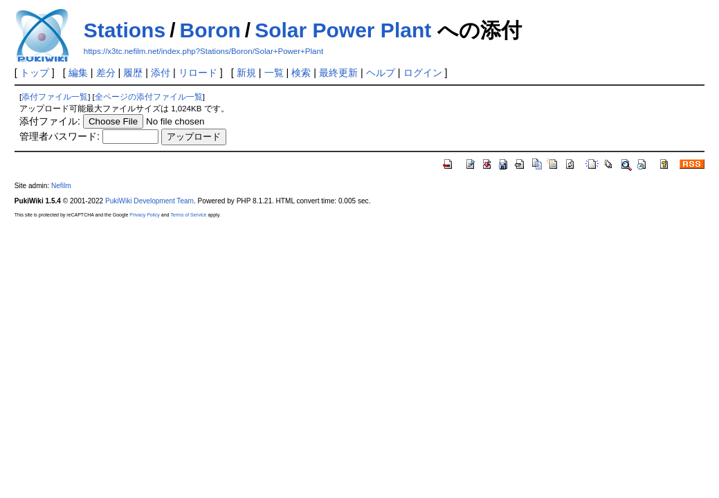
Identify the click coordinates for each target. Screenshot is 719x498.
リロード (198, 72)
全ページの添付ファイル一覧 (149, 97)
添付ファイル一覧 (54, 97)
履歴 (133, 72)
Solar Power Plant (343, 30)
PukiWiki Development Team (149, 201)
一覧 (274, 72)
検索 (301, 72)
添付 (160, 72)
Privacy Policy (144, 214)
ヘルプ (380, 72)
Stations (124, 30)
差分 (106, 72)
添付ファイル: (49, 121)
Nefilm (61, 186)
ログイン (422, 72)
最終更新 (338, 72)
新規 (246, 72)
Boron (209, 30)
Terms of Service (188, 214)
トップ (34, 72)
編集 (78, 72)
